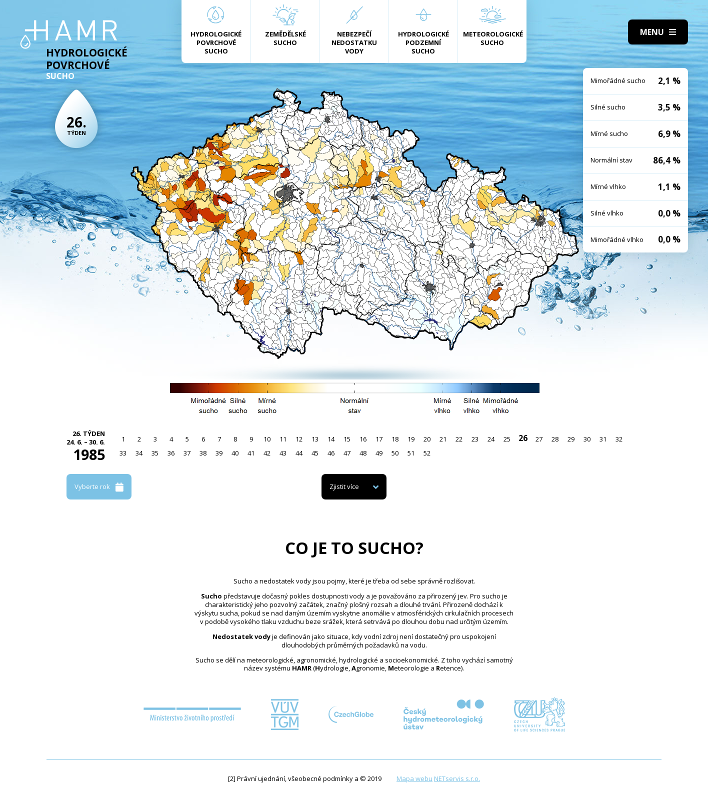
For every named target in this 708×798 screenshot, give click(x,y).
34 (139, 453)
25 (507, 439)
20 (427, 439)
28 (555, 439)
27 (539, 439)
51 (411, 453)
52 (427, 453)
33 (123, 453)
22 (459, 439)
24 (491, 439)
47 (347, 453)
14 (331, 439)
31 (603, 439)
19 (411, 439)
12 (299, 439)
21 (443, 439)
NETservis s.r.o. (457, 778)
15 (347, 439)
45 (315, 453)
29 (571, 439)
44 (299, 453)
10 (267, 439)
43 (283, 453)
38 (203, 453)
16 (363, 439)
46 (331, 453)
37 (187, 453)
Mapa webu (414, 778)
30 (587, 439)
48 (363, 453)
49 (379, 453)
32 (619, 439)
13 (315, 439)
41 (251, 453)
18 (395, 439)
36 (171, 453)
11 (283, 439)
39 (219, 453)
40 (235, 453)
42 (267, 453)
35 (155, 453)
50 (395, 453)
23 (475, 439)
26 (523, 438)
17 (379, 439)
